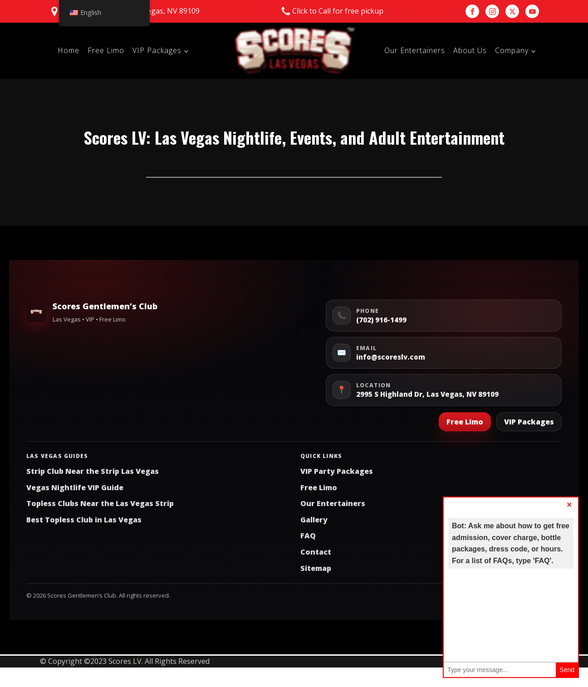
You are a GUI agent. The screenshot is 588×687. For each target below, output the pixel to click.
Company (512, 50)
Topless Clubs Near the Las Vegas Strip (100, 503)
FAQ (308, 536)
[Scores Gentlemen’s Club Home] (36, 312)
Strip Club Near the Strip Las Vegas (92, 471)
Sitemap (315, 568)
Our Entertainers (414, 50)
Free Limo (106, 50)
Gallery (314, 520)
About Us (470, 50)
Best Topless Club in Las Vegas (84, 520)
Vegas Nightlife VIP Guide (74, 487)
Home (68, 50)
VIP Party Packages (336, 471)
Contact (315, 552)
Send (566, 669)
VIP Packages (156, 50)
